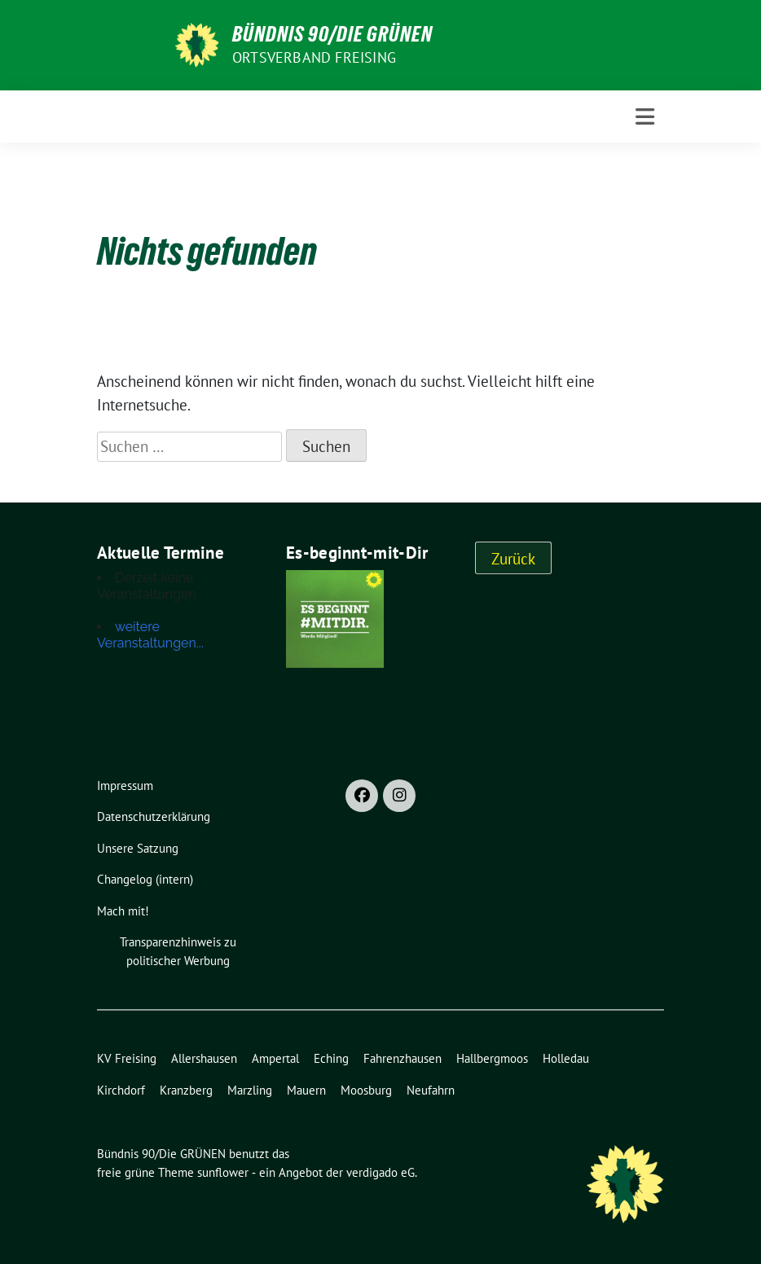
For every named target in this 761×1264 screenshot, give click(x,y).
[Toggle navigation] (645, 117)
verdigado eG (380, 1172)
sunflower (223, 1172)
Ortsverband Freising (314, 57)
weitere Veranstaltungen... (150, 635)
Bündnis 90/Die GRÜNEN (332, 34)
